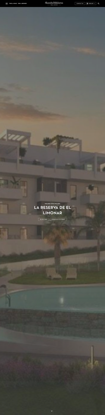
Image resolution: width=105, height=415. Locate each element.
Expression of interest (58, 219)
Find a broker (22, 3)
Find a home (13, 3)
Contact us (80, 3)
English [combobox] (91, 3)
